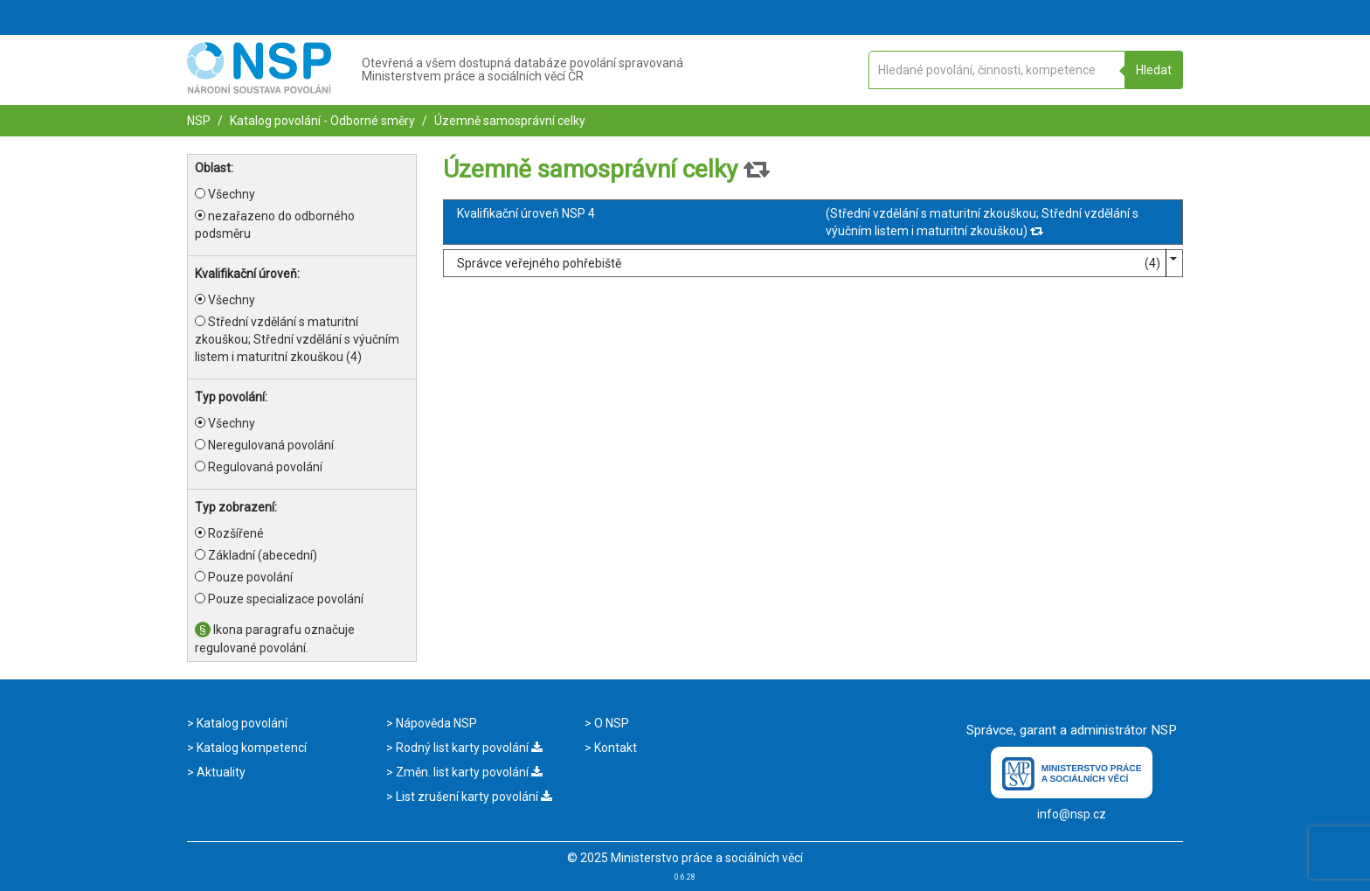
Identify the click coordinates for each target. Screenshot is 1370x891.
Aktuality (220, 772)
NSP (199, 121)
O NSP (610, 723)
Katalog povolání (240, 723)
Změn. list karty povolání (468, 772)
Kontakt (614, 748)
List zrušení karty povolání (472, 797)
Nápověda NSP (435, 723)
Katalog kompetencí (250, 748)
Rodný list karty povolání (468, 748)
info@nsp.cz (1071, 814)
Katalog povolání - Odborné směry (321, 121)
